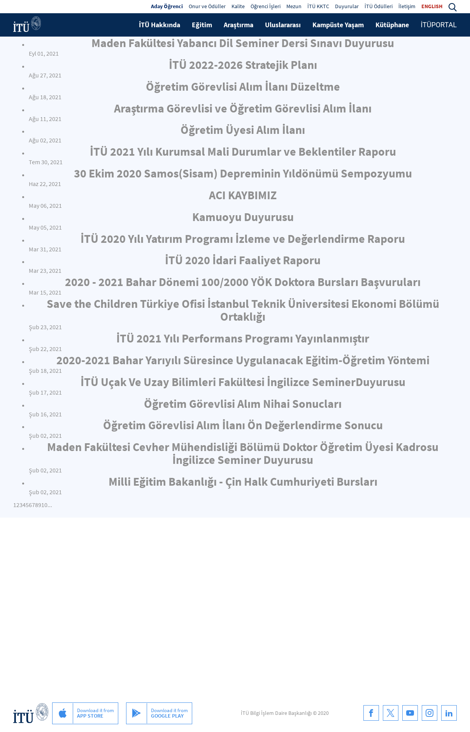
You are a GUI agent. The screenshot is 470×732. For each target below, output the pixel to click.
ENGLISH (431, 6)
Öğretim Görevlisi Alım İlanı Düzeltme (243, 86)
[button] (452, 6)
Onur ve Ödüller (207, 6)
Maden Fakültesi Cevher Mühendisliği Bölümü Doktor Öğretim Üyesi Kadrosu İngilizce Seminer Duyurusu (242, 453)
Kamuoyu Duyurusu (243, 216)
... (49, 505)
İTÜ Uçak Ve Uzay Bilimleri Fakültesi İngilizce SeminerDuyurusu (243, 381)
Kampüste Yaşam (338, 24)
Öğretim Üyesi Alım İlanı (243, 129)
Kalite (238, 6)
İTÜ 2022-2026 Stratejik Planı (243, 64)
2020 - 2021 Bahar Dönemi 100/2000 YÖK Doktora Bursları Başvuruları (243, 281)
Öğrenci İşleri (266, 6)
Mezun (294, 6)
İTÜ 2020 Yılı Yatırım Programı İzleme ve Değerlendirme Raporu (243, 238)
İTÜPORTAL (439, 25)
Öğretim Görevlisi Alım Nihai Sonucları (243, 403)
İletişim (407, 6)
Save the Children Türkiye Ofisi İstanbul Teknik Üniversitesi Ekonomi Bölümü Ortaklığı (243, 310)
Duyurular (347, 6)
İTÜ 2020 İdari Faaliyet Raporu (243, 260)
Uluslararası (283, 24)
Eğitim (202, 24)
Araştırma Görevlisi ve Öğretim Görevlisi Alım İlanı (243, 108)
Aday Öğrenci (167, 6)
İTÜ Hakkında (159, 24)
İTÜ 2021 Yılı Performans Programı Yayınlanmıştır (242, 338)
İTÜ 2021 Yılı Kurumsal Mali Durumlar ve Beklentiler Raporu (243, 151)
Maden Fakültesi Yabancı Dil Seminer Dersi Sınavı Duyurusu (242, 42)
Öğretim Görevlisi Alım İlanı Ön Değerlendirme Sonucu (243, 425)
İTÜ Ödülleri (379, 6)
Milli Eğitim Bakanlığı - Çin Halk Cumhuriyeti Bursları (243, 481)
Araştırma (238, 24)
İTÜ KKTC (318, 6)
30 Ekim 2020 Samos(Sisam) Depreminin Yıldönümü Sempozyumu (243, 173)
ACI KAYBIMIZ (243, 195)
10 (44, 505)
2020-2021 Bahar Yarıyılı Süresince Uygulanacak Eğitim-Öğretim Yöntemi (243, 360)
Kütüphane (392, 24)
